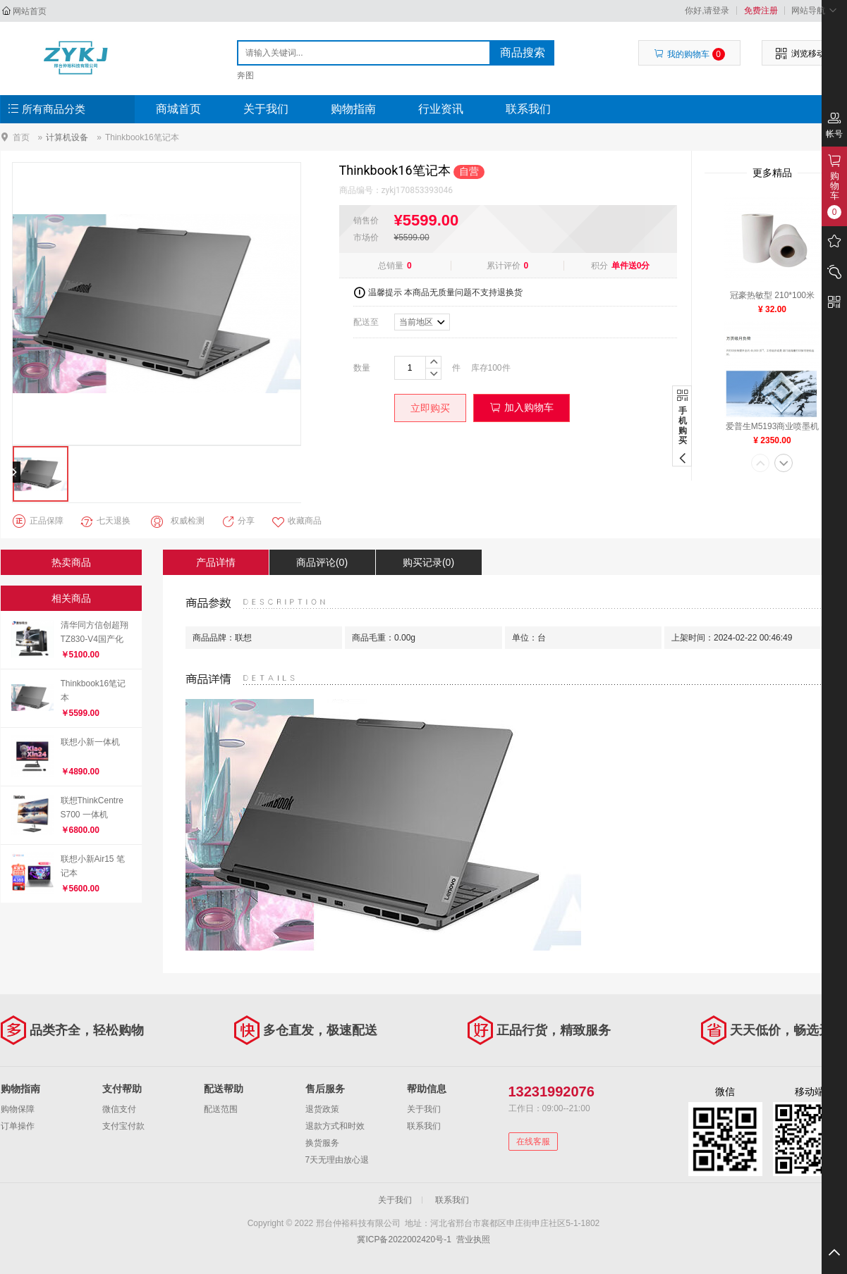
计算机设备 (67, 137)
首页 (21, 137)
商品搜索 (522, 52)
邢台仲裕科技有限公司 (76, 58)
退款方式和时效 (335, 1126)
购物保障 (18, 1109)
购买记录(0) (428, 562)
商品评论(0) (322, 562)
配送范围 (221, 1109)
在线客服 (533, 1141)
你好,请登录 (707, 11)
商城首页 (178, 109)
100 (495, 368)
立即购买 (430, 408)
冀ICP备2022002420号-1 (404, 1239)
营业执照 (473, 1239)
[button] (760, 464)
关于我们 (265, 109)
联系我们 (528, 109)
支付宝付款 (123, 1126)
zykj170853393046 (417, 190)
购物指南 (353, 109)
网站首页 (30, 11)
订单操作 (18, 1126)
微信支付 (119, 1109)
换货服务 (322, 1143)
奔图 (245, 75)
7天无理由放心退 (337, 1160)
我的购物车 (689, 54)
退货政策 (322, 1109)
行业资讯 (440, 109)
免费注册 (761, 11)
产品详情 (216, 562)
